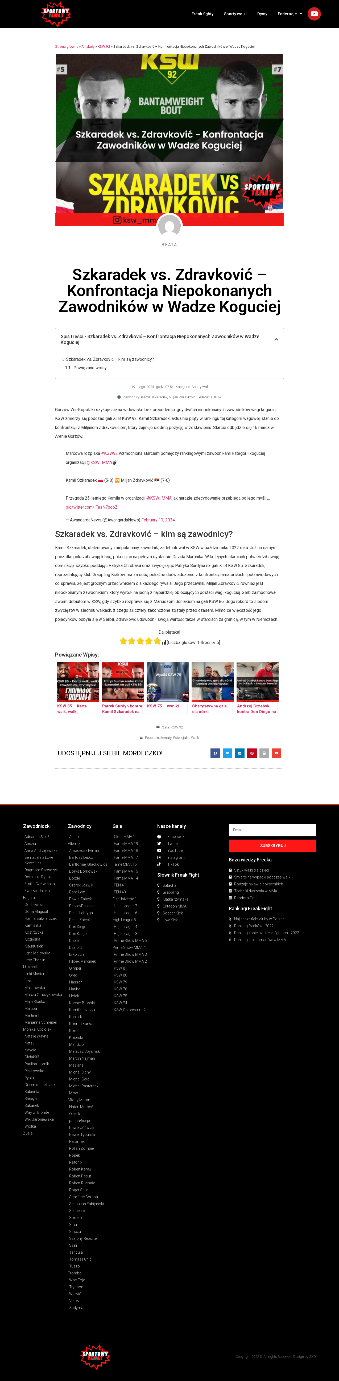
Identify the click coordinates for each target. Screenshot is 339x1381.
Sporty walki (235, 13)
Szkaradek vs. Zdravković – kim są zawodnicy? (110, 359)
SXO (312, 1357)
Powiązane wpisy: (90, 367)
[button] (215, 753)
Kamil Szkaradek (154, 397)
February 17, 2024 (158, 520)
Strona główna (66, 46)
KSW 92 (104, 46)
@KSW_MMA (99, 462)
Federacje (290, 13)
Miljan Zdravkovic (182, 397)
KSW (218, 397)
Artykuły (87, 46)
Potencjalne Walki (186, 738)
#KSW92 (109, 453)
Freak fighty (202, 13)
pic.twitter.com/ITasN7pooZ (92, 507)
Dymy (262, 13)
